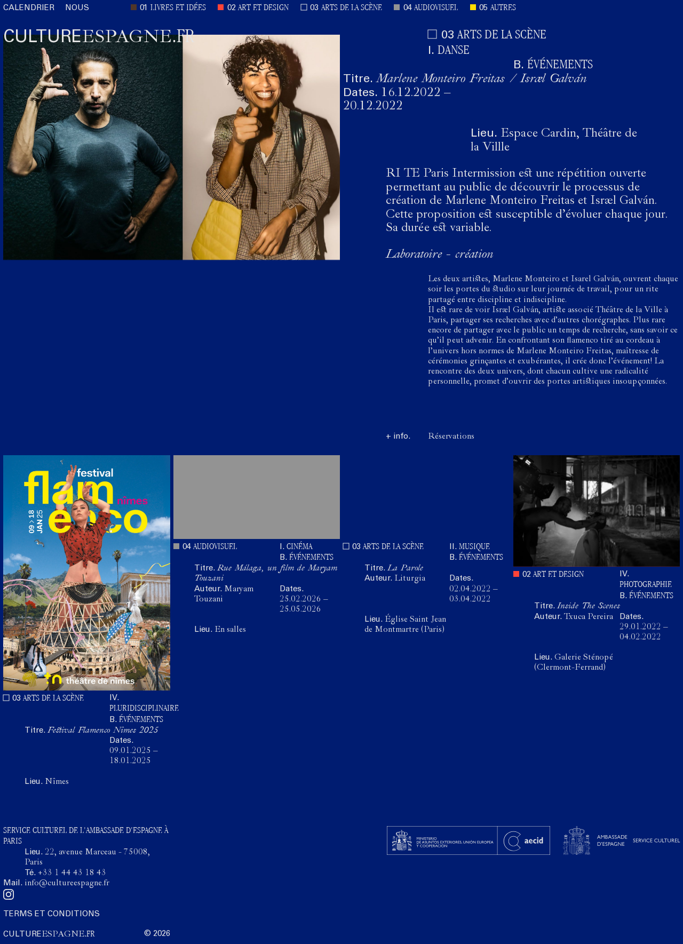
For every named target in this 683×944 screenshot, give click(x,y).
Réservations (451, 437)
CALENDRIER (28, 8)
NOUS (77, 8)
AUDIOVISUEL (436, 8)
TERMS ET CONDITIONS (51, 914)
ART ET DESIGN (263, 8)
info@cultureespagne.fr (67, 883)
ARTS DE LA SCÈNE (351, 8)
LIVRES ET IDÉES (178, 8)
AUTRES (503, 8)
